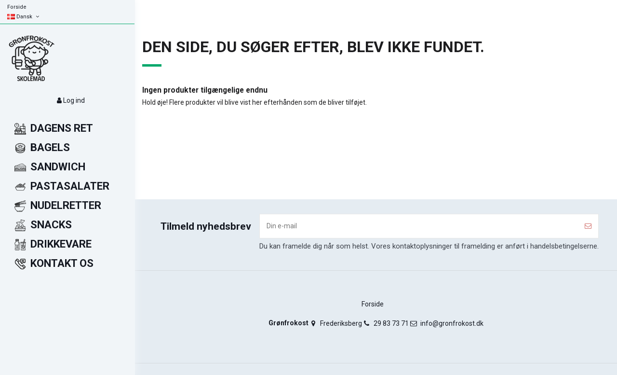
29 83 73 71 (391, 323)
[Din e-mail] (419, 226)
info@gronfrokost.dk (451, 323)
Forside (17, 7)
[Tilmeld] (588, 226)
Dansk (23, 17)
